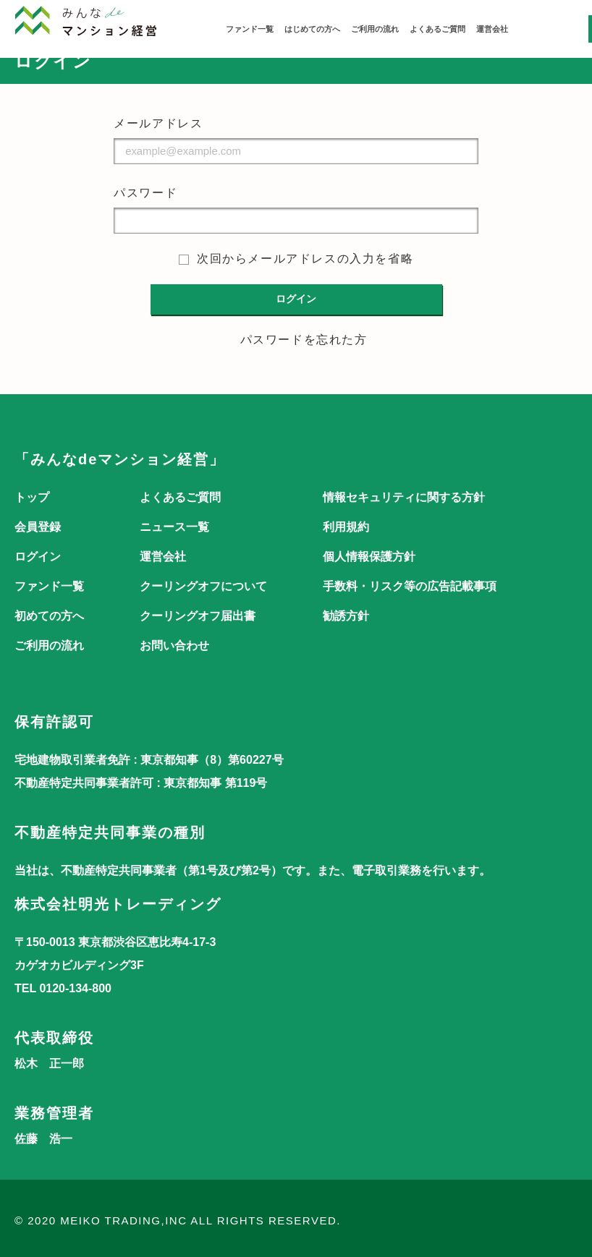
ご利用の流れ (375, 29)
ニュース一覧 (174, 527)
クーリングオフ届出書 (197, 616)
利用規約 (346, 527)
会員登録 (37, 527)
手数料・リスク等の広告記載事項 (409, 586)
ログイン (37, 556)
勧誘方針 (346, 616)
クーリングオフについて (203, 586)
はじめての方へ (312, 29)
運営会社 (492, 29)
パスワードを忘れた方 (304, 339)
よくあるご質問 (437, 29)
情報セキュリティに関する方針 (404, 497)
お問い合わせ (174, 645)
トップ (31, 497)
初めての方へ (49, 616)
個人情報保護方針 (369, 556)
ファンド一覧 (250, 29)
